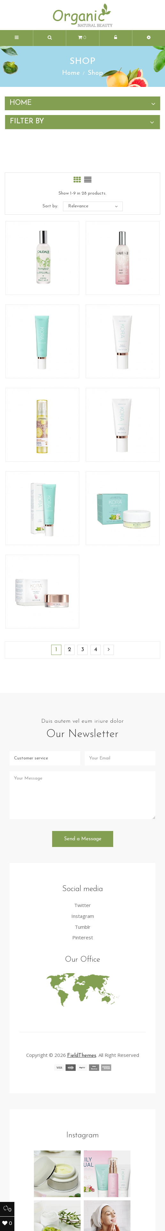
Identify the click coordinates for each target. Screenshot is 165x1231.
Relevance (93, 206)
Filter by (27, 121)
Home (21, 103)
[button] (49, 38)
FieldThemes (81, 1006)
